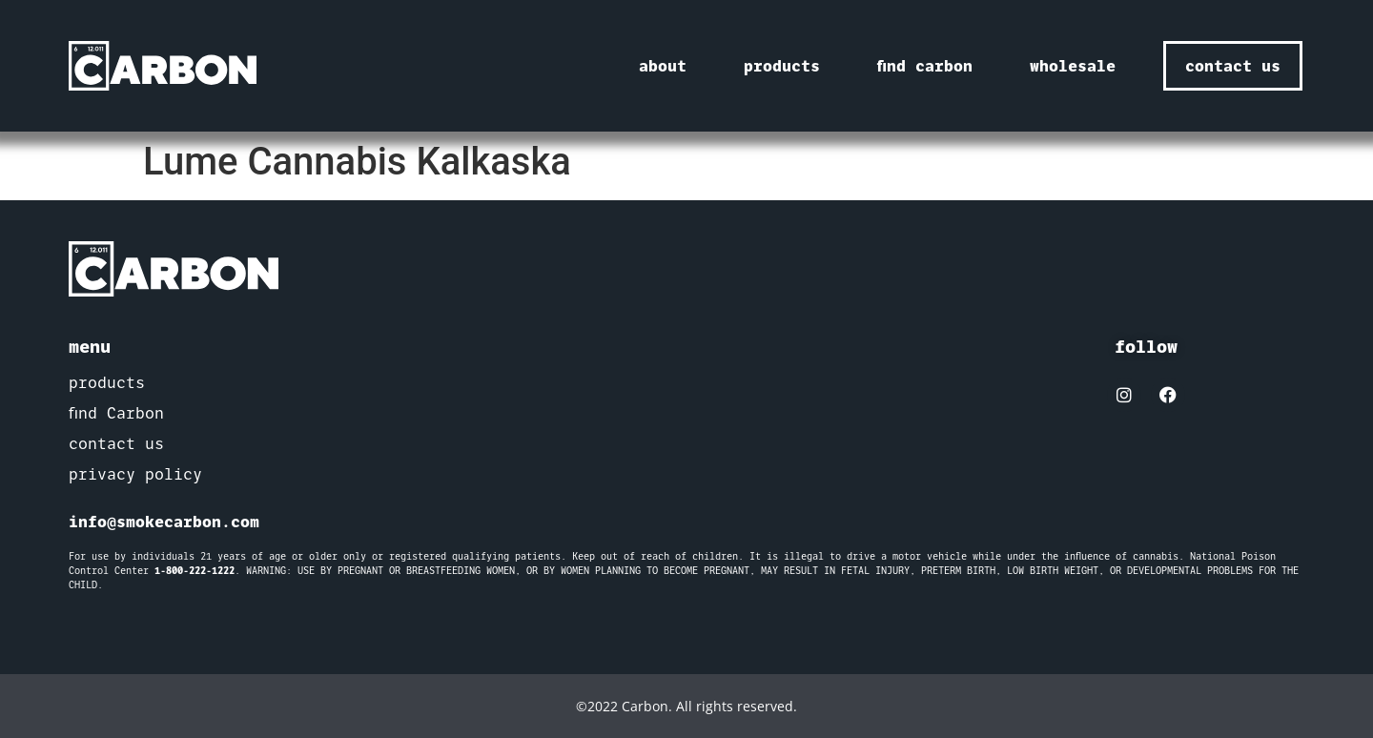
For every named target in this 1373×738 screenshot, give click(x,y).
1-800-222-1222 (194, 570)
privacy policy (135, 474)
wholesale (1073, 65)
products (782, 65)
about (662, 65)
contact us (116, 444)
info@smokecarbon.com (164, 521)
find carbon (925, 65)
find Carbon (116, 413)
